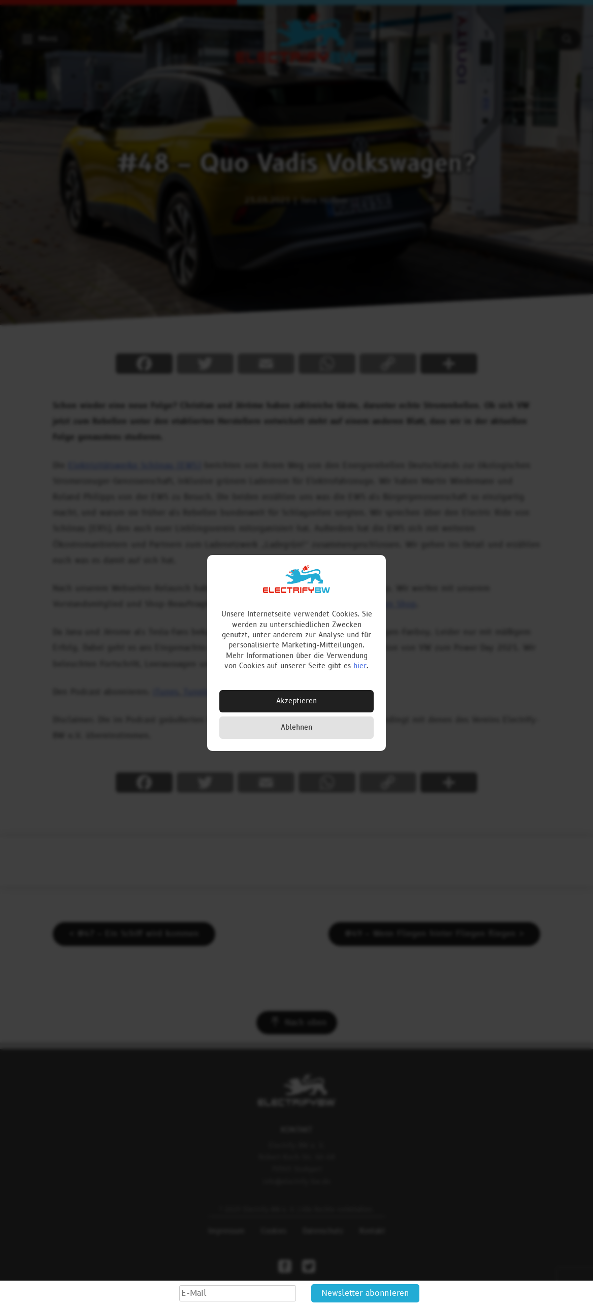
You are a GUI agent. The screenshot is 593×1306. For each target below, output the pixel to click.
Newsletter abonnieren (365, 1293)
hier (360, 666)
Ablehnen (296, 727)
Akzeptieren (296, 701)
